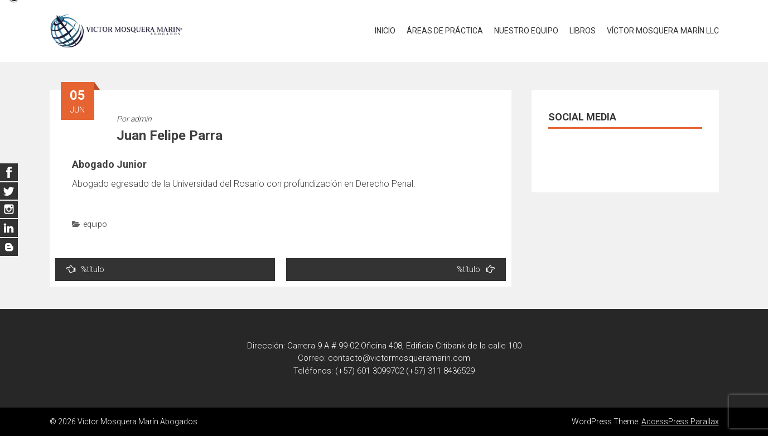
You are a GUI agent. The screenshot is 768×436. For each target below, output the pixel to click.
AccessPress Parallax (680, 421)
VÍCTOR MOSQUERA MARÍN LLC (663, 30)
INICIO (385, 30)
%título (85, 269)
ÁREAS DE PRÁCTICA (445, 30)
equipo (95, 224)
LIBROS (582, 30)
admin (141, 118)
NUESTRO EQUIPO (526, 30)
